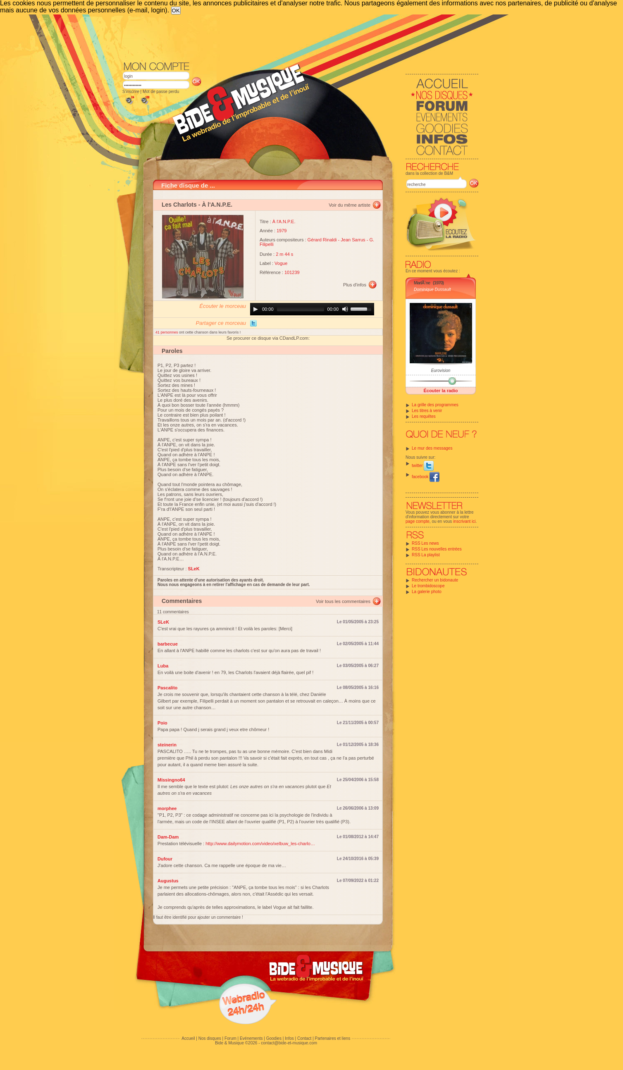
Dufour (165, 858)
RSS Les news (425, 543)
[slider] (300, 309)
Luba (163, 665)
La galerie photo (427, 591)
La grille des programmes (435, 405)
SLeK (163, 622)
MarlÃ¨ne (422, 282)
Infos (289, 1038)
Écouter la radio (440, 390)
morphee (167, 808)
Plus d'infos (354, 284)
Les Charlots (179, 204)
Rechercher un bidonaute (435, 580)
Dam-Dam (168, 836)
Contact (304, 1038)
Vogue (281, 263)
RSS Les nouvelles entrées (437, 549)
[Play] (255, 309)
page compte (418, 521)
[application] (312, 309)
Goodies (274, 1038)
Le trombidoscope (428, 586)
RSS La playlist (426, 555)
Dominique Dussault (432, 289)
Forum (230, 1038)
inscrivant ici (464, 521)
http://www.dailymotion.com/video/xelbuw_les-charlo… (260, 843)
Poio (162, 722)
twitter (423, 465)
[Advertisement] (300, 37)
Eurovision (441, 370)
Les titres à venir (427, 410)
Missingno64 (171, 779)
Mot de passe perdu (161, 91)
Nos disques (209, 1038)
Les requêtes (424, 416)
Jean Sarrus (353, 239)
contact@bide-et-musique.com (289, 1043)
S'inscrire (130, 91)
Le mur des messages (432, 448)
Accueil (188, 1038)
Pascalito (167, 687)
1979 (281, 230)
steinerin (167, 744)
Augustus (168, 880)
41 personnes (167, 332)
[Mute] (345, 309)
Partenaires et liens (333, 1038)
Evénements (251, 1038)
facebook (425, 476)
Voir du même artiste (349, 205)
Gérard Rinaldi (322, 239)
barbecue (168, 643)
